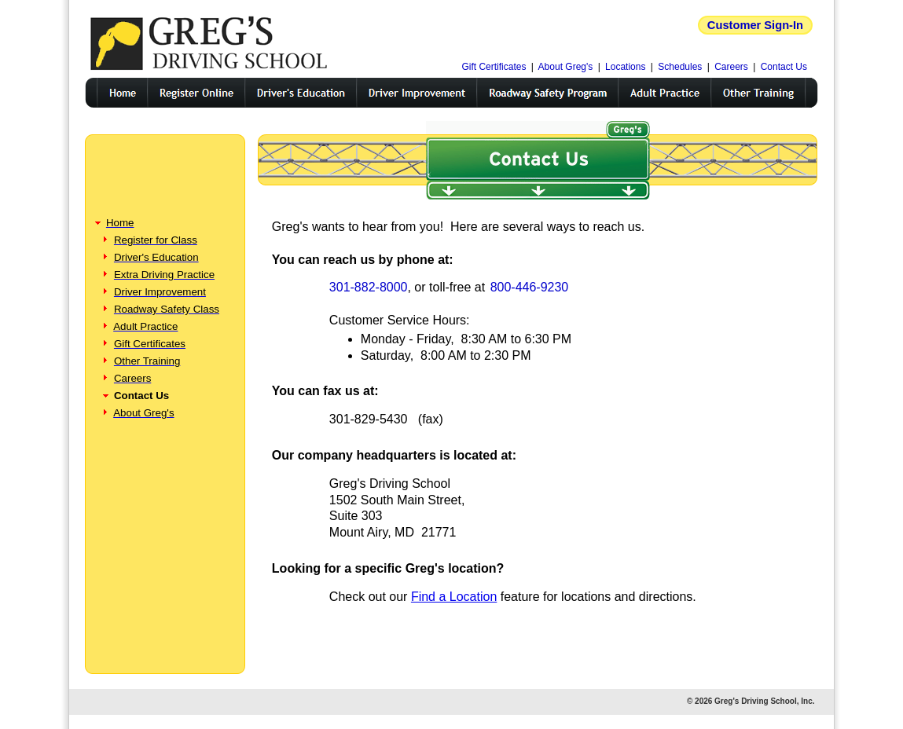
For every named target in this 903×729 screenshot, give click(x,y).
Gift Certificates (493, 66)
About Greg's (565, 66)
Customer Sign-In (755, 25)
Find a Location (454, 596)
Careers (731, 66)
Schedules (680, 66)
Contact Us (784, 66)
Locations (625, 66)
